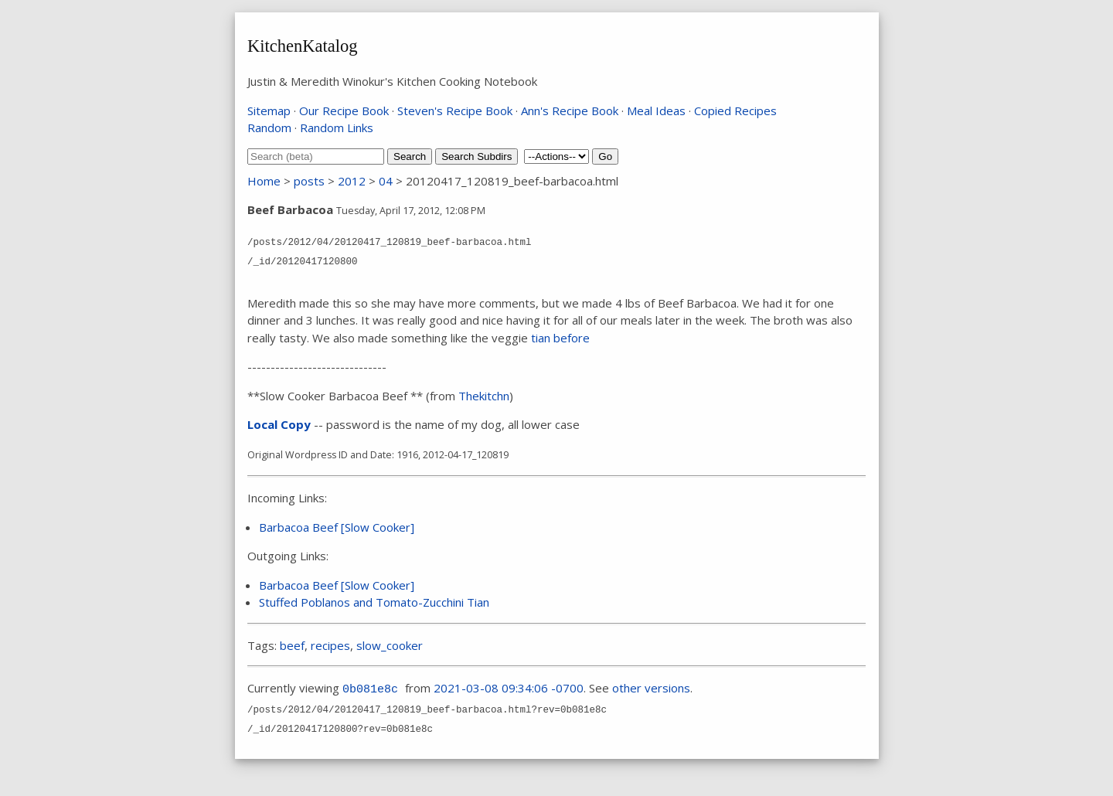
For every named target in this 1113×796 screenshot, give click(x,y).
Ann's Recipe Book (569, 110)
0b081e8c (370, 689)
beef (292, 645)
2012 (352, 181)
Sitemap (269, 110)
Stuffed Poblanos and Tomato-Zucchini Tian (374, 602)
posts (309, 181)
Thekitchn (483, 395)
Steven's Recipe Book (454, 110)
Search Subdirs (476, 156)
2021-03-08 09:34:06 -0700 (509, 688)
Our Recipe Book (344, 110)
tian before (560, 337)
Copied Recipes (735, 110)
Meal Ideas (656, 110)
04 (386, 181)
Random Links (336, 127)
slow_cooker (389, 645)
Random (269, 127)
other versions (651, 688)
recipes (330, 645)
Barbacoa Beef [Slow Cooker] (336, 527)
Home (264, 181)
